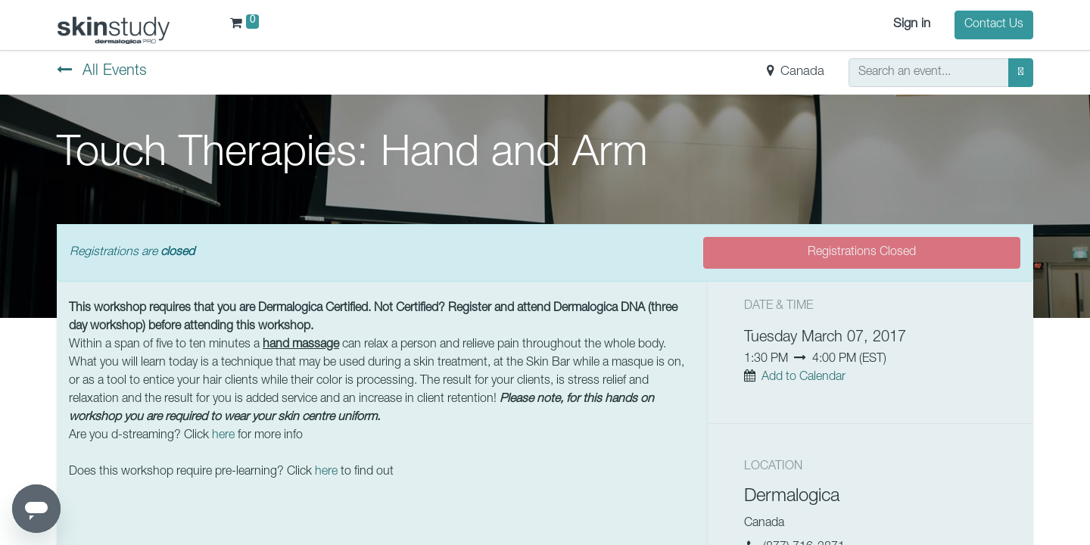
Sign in (911, 24)
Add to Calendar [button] (803, 378)
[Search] (1020, 72)
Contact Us (993, 25)
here (223, 436)
